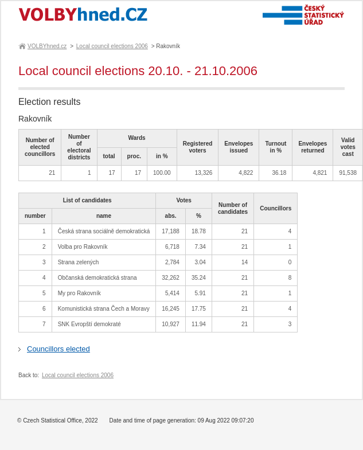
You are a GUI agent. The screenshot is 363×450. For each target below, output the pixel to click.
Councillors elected (58, 349)
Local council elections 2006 (112, 46)
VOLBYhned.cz (46, 46)
